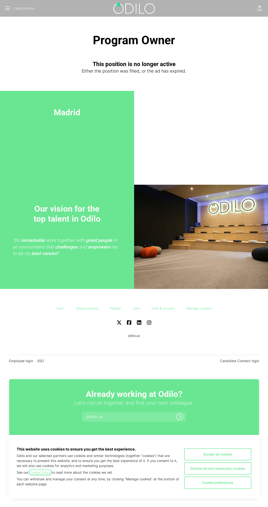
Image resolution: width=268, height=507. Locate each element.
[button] (260, 8)
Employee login (21, 361)
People (115, 308)
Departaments (87, 308)
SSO (40, 361)
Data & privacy (163, 308)
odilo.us (134, 336)
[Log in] (179, 416)
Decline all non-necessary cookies (218, 468)
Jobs (136, 308)
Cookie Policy (40, 472)
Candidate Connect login (239, 361)
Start (61, 308)
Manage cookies (199, 308)
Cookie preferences (217, 483)
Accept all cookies (217, 454)
